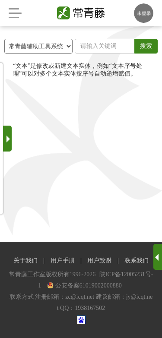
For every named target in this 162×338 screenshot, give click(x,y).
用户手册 (63, 260)
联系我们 (136, 260)
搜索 (146, 46)
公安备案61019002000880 (84, 285)
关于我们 (25, 260)
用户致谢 (99, 260)
